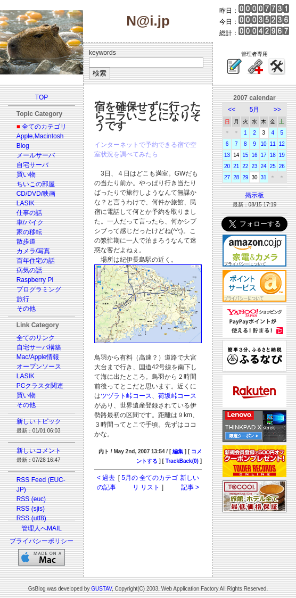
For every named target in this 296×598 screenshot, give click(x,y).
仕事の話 (29, 213)
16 (254, 155)
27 (227, 177)
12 (282, 144)
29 (245, 177)
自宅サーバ (32, 165)
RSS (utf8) (31, 518)
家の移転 (29, 232)
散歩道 (26, 241)
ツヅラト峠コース (126, 396)
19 (282, 155)
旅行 (23, 299)
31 (264, 177)
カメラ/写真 (33, 251)
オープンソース (39, 366)
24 (264, 166)
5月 (255, 109)
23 (254, 166)
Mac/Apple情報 (38, 357)
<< (231, 109)
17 (264, 155)
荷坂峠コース (177, 396)
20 (227, 166)
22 (245, 166)
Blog (23, 146)
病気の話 (29, 270)
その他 (26, 308)
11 (273, 144)
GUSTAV (101, 589)
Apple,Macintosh (40, 136)
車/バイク (30, 222)
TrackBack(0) (182, 461)
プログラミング (39, 289)
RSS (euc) (31, 499)
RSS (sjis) (31, 508)
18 (273, 155)
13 (227, 155)
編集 (177, 451)
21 (236, 166)
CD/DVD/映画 (36, 193)
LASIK (26, 203)
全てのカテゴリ (44, 126)
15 (245, 155)
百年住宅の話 (36, 260)
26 (282, 166)
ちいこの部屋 (36, 184)
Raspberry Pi (35, 280)
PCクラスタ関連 (40, 385)
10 (264, 144)
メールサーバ (36, 155)
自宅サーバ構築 (39, 347)
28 (236, 177)
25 (273, 166)
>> (277, 109)
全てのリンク (36, 338)
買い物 (26, 174)
